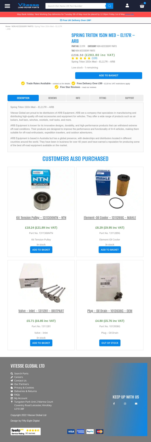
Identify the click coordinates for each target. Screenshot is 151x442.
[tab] (23, 98)
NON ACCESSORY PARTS (22, 26)
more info (129, 14)
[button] (7, 5)
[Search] (109, 6)
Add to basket (108, 75)
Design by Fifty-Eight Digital (25, 421)
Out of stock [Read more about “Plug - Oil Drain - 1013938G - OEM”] (109, 343)
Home (7, 26)
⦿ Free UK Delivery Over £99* (75, 20)
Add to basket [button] (41, 249)
